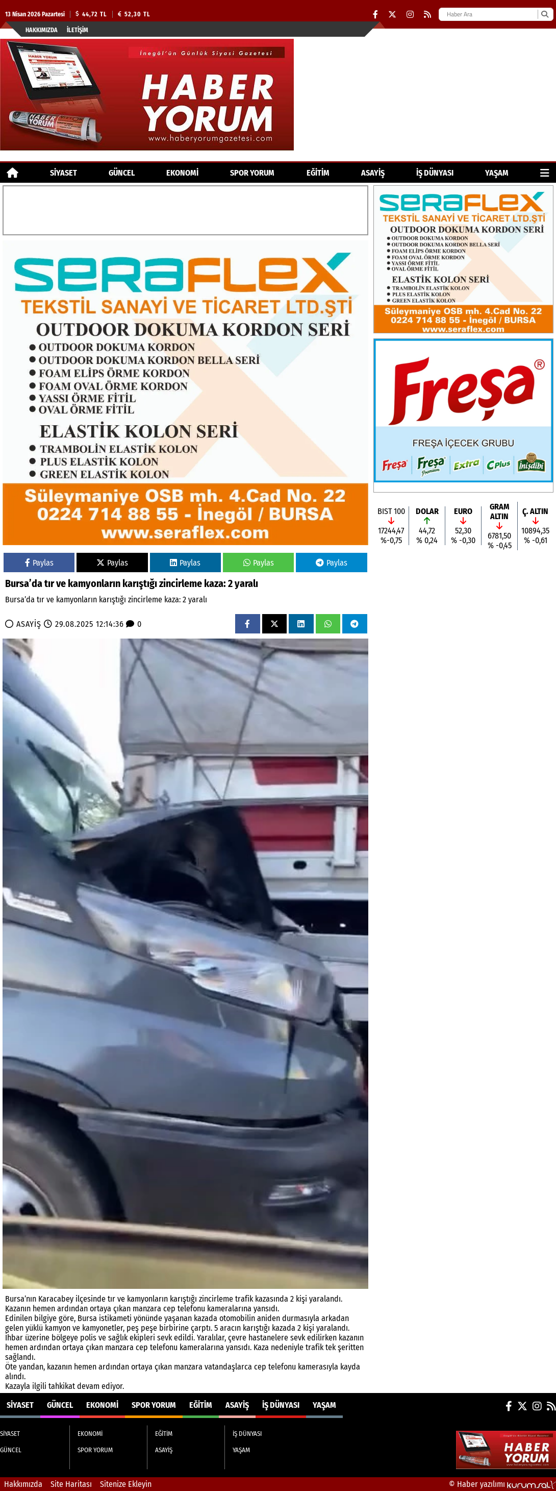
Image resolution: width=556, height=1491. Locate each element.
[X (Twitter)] (392, 14)
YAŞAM (497, 173)
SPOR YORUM (252, 173)
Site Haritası (71, 1484)
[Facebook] (375, 14)
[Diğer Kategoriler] (545, 173)
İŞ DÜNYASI (434, 173)
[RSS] (427, 14)
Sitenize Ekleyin (125, 1484)
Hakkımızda (42, 30)
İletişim (77, 30)
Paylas (39, 563)
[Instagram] (410, 14)
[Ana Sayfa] (12, 173)
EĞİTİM (318, 173)
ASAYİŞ (373, 173)
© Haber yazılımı (502, 1484)
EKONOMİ (182, 173)
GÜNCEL (122, 173)
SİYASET (63, 173)
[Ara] (544, 14)
